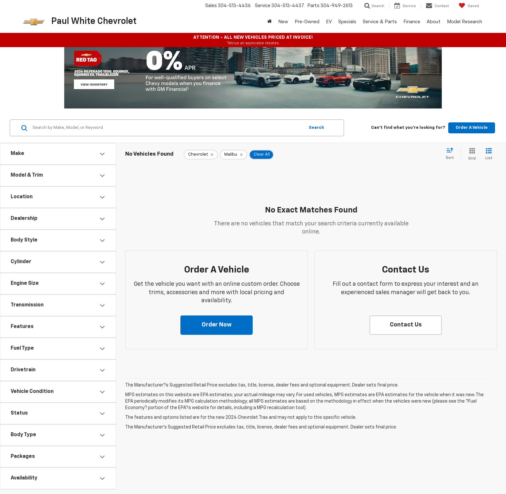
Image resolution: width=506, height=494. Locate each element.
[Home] (269, 22)
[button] (216, 325)
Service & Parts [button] (380, 21)
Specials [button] (347, 21)
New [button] (283, 21)
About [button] (433, 21)
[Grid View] (471, 154)
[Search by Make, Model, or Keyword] (167, 128)
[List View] (489, 154)
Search (316, 128)
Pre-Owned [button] (307, 21)
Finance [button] (411, 21)
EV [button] (329, 21)
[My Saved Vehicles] (469, 6)
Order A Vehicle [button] (472, 128)
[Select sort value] (451, 154)
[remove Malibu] (233, 155)
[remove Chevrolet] (201, 155)
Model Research (464, 21)
